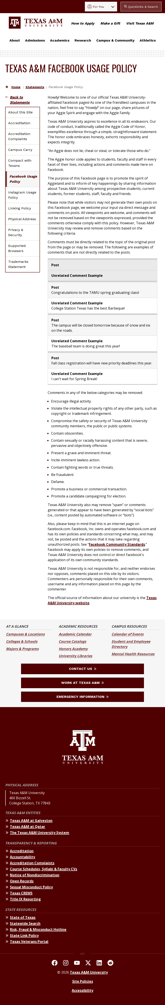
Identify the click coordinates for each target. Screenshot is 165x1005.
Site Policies (82, 981)
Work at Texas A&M (82, 683)
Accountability (22, 857)
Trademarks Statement (18, 264)
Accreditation (19, 123)
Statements (35, 87)
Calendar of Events (128, 634)
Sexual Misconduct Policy (31, 887)
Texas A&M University (89, 972)
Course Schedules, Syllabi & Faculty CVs (43, 869)
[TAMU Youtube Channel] (76, 963)
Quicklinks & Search (141, 6)
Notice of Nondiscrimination (34, 875)
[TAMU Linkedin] (99, 963)
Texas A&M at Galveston (31, 820)
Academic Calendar (75, 634)
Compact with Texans (19, 163)
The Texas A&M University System (39, 832)
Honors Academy (73, 648)
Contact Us (82, 669)
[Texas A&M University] (82, 747)
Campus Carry (20, 150)
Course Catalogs (72, 641)
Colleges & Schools (21, 641)
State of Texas (22, 917)
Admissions (35, 40)
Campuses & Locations (25, 634)
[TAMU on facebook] (54, 963)
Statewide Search (25, 923)
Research (83, 40)
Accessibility (82, 990)
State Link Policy (24, 935)
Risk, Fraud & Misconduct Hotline (38, 929)
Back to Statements (20, 99)
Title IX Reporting (25, 899)
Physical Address (22, 219)
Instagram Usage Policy (22, 195)
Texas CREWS (21, 893)
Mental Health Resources (133, 654)
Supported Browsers (17, 248)
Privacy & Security (15, 232)
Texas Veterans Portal (29, 941)
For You (95, 7)
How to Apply (82, 23)
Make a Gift (110, 23)
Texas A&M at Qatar (27, 826)
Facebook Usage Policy (23, 179)
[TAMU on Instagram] (65, 963)
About (14, 40)
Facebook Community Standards (117, 544)
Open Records (22, 881)
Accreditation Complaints (19, 136)
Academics (59, 40)
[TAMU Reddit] (110, 963)
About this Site (20, 112)
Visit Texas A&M (140, 23)
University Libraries (75, 655)
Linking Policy (19, 208)
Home (15, 87)
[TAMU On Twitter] (88, 963)
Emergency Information (82, 697)
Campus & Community (115, 40)
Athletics (148, 40)
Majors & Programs (22, 648)
